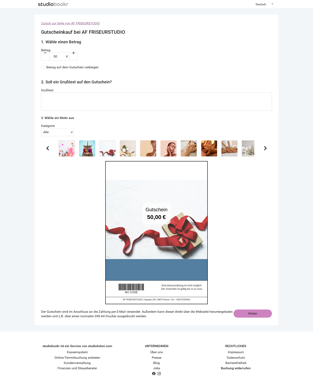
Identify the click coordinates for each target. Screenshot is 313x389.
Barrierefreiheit (235, 363)
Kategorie (48, 126)
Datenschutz (236, 358)
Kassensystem (77, 352)
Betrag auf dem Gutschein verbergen (72, 67)
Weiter (252, 313)
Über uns (156, 352)
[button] (67, 148)
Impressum (236, 352)
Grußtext (47, 90)
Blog (156, 363)
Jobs (156, 368)
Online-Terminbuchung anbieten (77, 358)
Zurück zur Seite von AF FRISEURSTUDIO (70, 23)
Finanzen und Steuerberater (77, 368)
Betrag (45, 50)
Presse (156, 358)
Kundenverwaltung (77, 363)
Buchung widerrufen (236, 368)
